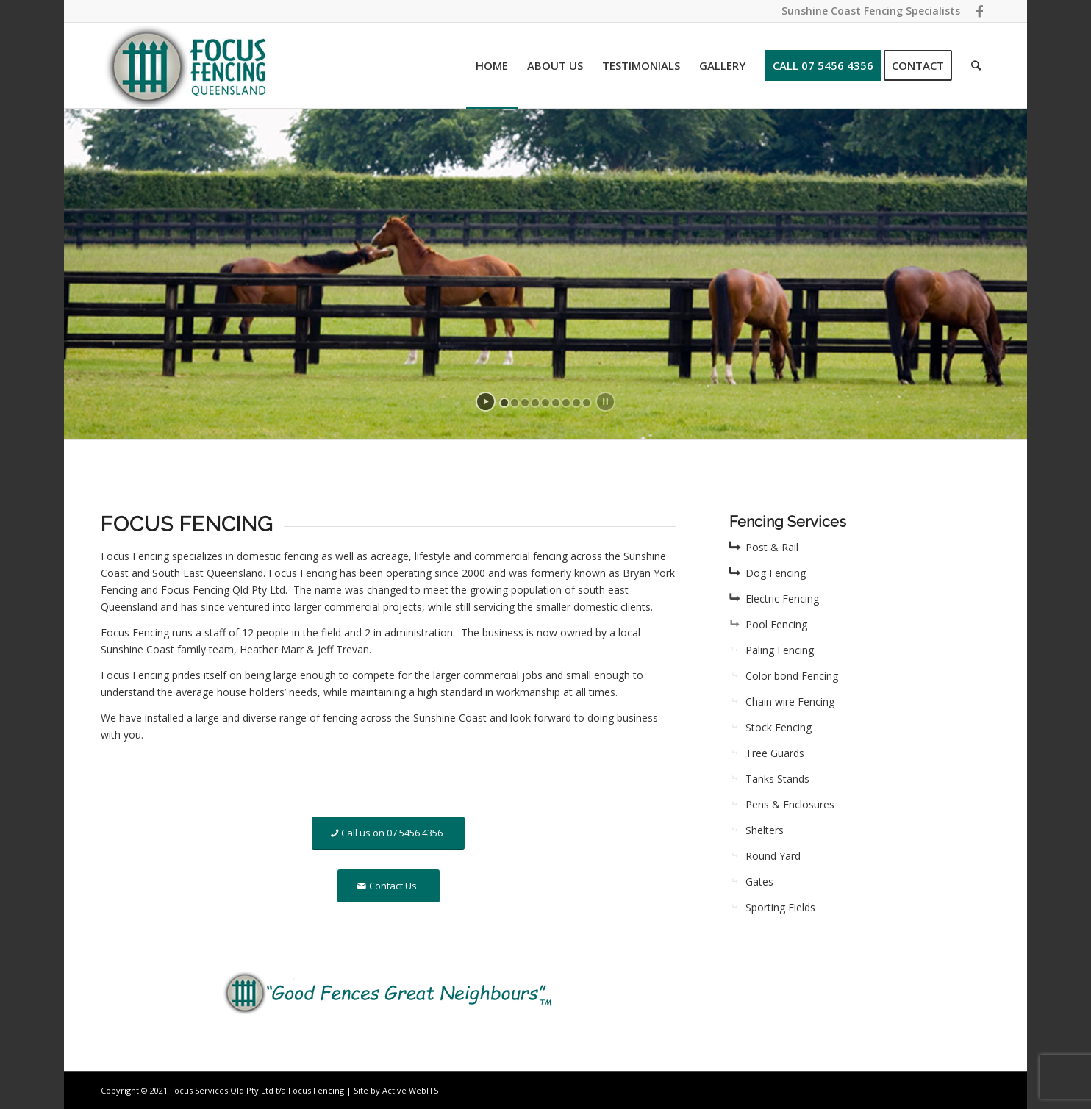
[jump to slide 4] (535, 403)
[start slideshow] (486, 402)
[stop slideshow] (605, 402)
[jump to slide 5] (545, 403)
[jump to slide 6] (556, 403)
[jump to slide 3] (525, 403)
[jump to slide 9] (587, 403)
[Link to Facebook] (979, 11)
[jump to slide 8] (576, 403)
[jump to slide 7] (566, 403)
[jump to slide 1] (504, 403)
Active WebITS (410, 1090)
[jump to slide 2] (514, 403)
